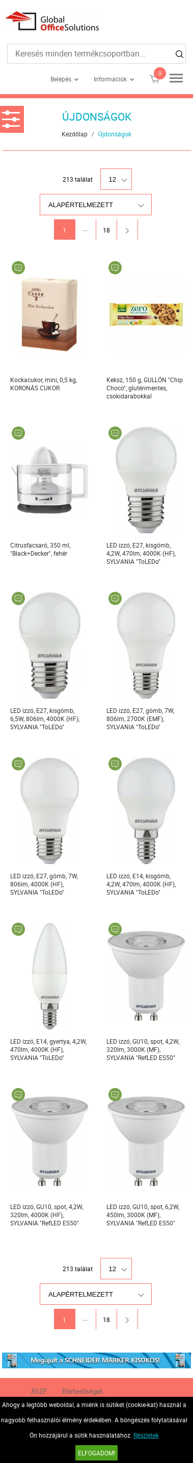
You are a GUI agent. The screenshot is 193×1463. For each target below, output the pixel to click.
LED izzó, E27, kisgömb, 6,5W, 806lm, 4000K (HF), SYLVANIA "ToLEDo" (44, 718)
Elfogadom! (96, 1453)
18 (106, 230)
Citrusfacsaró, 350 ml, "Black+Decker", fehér (40, 549)
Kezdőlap (75, 134)
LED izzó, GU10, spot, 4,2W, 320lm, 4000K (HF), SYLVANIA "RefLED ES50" (46, 1214)
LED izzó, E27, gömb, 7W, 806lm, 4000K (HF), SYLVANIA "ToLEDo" (44, 884)
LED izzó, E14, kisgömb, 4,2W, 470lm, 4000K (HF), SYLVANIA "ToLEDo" (141, 884)
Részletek (146, 1435)
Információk (110, 79)
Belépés (60, 79)
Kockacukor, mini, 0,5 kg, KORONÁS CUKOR (43, 384)
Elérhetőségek (82, 1391)
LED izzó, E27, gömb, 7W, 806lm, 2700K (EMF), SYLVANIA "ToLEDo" (140, 718)
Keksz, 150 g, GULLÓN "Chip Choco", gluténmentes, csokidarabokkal (144, 388)
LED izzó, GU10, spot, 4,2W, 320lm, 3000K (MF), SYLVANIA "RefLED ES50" (142, 1049)
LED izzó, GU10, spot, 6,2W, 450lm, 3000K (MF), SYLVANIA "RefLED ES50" (142, 1214)
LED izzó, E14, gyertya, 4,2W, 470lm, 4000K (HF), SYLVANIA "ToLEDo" (48, 1049)
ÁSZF (39, 1391)
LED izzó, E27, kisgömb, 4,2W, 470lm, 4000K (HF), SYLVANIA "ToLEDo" (141, 553)
